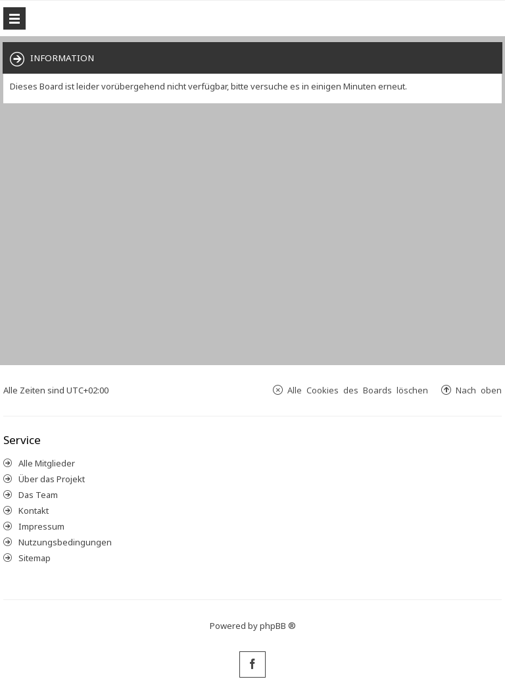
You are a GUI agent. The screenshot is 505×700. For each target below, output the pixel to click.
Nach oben (479, 390)
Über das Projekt (51, 479)
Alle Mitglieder (46, 463)
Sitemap (34, 558)
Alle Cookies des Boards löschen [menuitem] (357, 390)
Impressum (41, 526)
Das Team (38, 495)
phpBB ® (278, 626)
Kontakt (33, 510)
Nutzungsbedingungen (65, 542)
